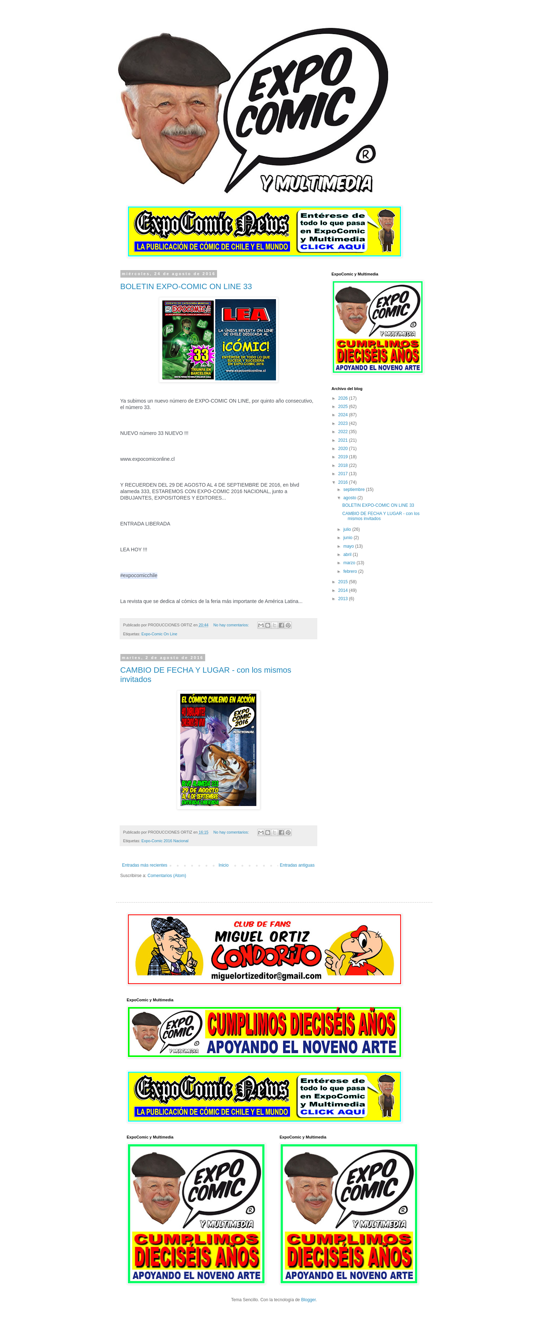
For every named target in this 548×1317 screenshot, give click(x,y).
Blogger (308, 1299)
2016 (343, 482)
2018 (343, 465)
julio (347, 529)
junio (348, 537)
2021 (343, 440)
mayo (349, 546)
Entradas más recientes (144, 865)
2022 (343, 431)
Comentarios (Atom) (167, 875)
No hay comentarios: (231, 625)
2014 (343, 590)
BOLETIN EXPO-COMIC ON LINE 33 (186, 286)
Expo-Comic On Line (160, 634)
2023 (343, 423)
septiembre (354, 489)
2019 (343, 456)
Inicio (223, 865)
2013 (343, 598)
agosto (350, 497)
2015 (343, 581)
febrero (350, 571)
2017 (343, 473)
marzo (349, 562)
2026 (343, 398)
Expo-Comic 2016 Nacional (165, 841)
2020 (343, 448)
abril (348, 554)
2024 (343, 414)
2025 (343, 406)
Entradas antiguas (297, 865)
